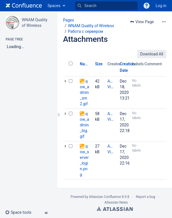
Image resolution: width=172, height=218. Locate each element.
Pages (68, 20)
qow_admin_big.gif (84, 125)
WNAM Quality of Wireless (91, 25)
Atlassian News (116, 202)
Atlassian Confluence (105, 197)
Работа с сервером (85, 31)
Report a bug (145, 197)
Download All (151, 54)
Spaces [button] (54, 5)
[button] (146, 5)
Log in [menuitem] (161, 5)
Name (85, 64)
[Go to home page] (24, 5)
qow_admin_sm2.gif (84, 92)
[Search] (79, 5)
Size (99, 64)
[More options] (163, 22)
